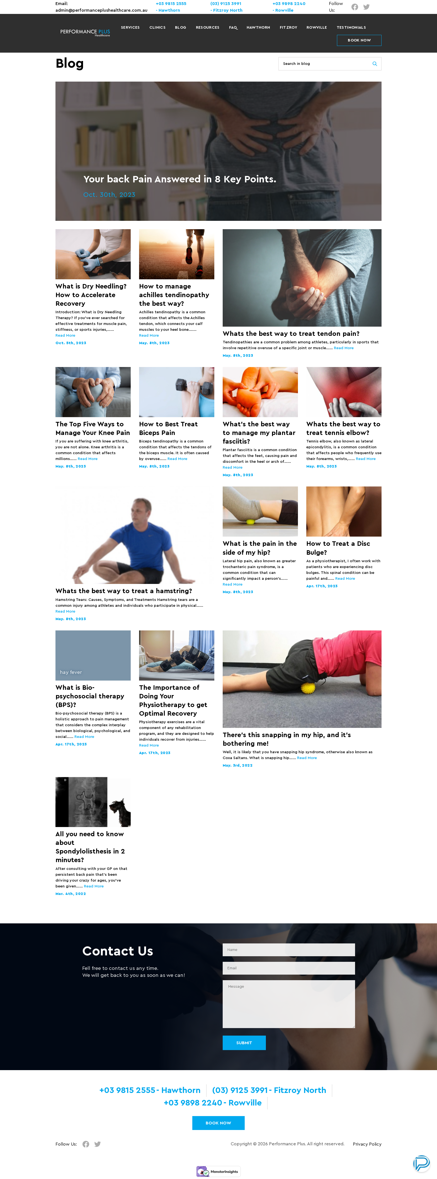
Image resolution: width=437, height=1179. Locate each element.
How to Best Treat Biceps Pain (168, 428)
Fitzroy (288, 28)
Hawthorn (258, 28)
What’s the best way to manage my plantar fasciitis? (259, 433)
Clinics (157, 28)
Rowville (317, 28)
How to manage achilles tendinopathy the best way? (174, 295)
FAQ (233, 28)
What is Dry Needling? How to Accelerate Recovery (91, 295)
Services (130, 28)
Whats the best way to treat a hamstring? (123, 591)
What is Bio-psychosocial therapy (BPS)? (89, 696)
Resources (208, 28)
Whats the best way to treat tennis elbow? (343, 428)
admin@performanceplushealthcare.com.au (101, 10)
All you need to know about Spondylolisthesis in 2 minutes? (90, 847)
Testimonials (351, 28)
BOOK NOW (359, 40)
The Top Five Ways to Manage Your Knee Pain (92, 428)
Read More (65, 335)
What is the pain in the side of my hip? (260, 548)
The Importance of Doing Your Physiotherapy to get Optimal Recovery (173, 700)
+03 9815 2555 (171, 3)
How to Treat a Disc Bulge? (338, 548)
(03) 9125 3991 (225, 3)
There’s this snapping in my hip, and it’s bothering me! (287, 739)
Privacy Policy (367, 1144)
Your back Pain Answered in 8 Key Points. (179, 179)
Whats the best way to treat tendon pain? (291, 334)
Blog (180, 28)
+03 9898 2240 (289, 3)
